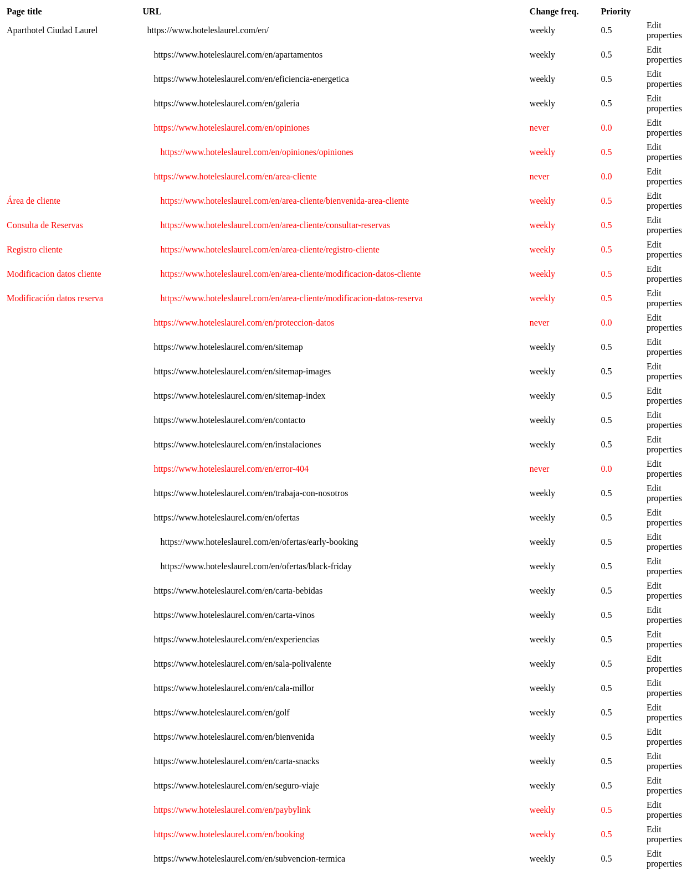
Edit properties (664, 30)
